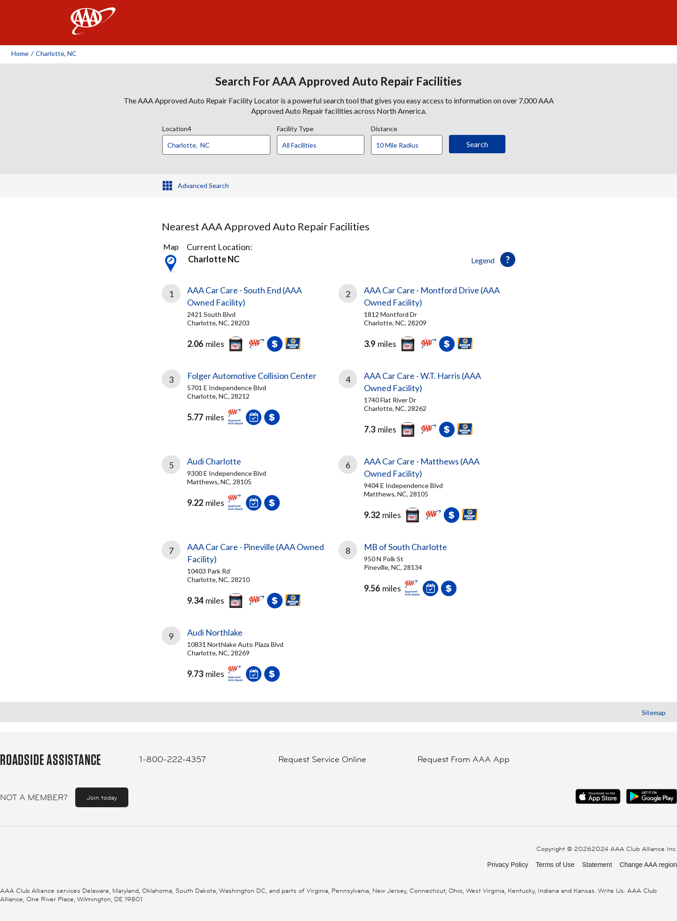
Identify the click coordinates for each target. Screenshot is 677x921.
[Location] (216, 145)
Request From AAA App (463, 759)
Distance (384, 127)
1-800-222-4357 (172, 759)
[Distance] (410, 145)
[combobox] (219, 142)
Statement (597, 864)
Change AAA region (648, 864)
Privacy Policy (507, 864)
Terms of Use (554, 864)
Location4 (176, 127)
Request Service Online (322, 759)
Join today (102, 797)
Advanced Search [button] (203, 185)
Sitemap (654, 712)
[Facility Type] (328, 145)
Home (20, 53)
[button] (507, 259)
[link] (250, 315)
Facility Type (295, 127)
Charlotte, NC (56, 53)
